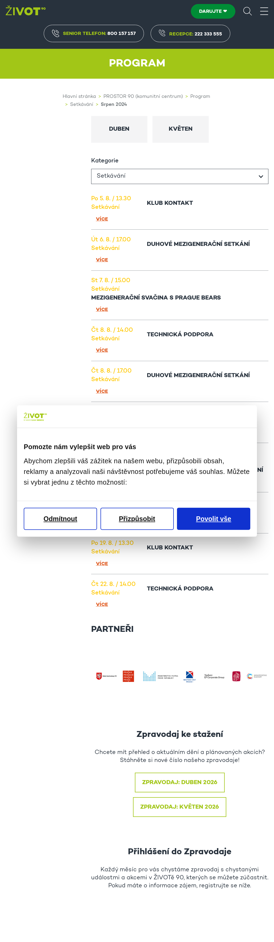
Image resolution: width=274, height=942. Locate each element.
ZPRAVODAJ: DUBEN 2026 (179, 782)
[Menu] (264, 11)
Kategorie (105, 160)
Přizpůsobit (137, 518)
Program (200, 96)
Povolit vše (213, 518)
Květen (180, 129)
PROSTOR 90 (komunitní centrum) (143, 96)
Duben (119, 129)
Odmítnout (60, 518)
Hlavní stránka (79, 96)
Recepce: (190, 34)
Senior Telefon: (94, 33)
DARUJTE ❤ (213, 11)
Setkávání (81, 104)
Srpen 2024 (114, 104)
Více (102, 218)
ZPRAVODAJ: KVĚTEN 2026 (179, 806)
